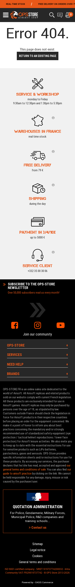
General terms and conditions (37, 562)
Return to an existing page (37, 56)
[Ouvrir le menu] (5, 15)
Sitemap (37, 544)
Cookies (37, 556)
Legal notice (37, 550)
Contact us (37, 527)
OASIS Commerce (44, 582)
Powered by (27, 582)
